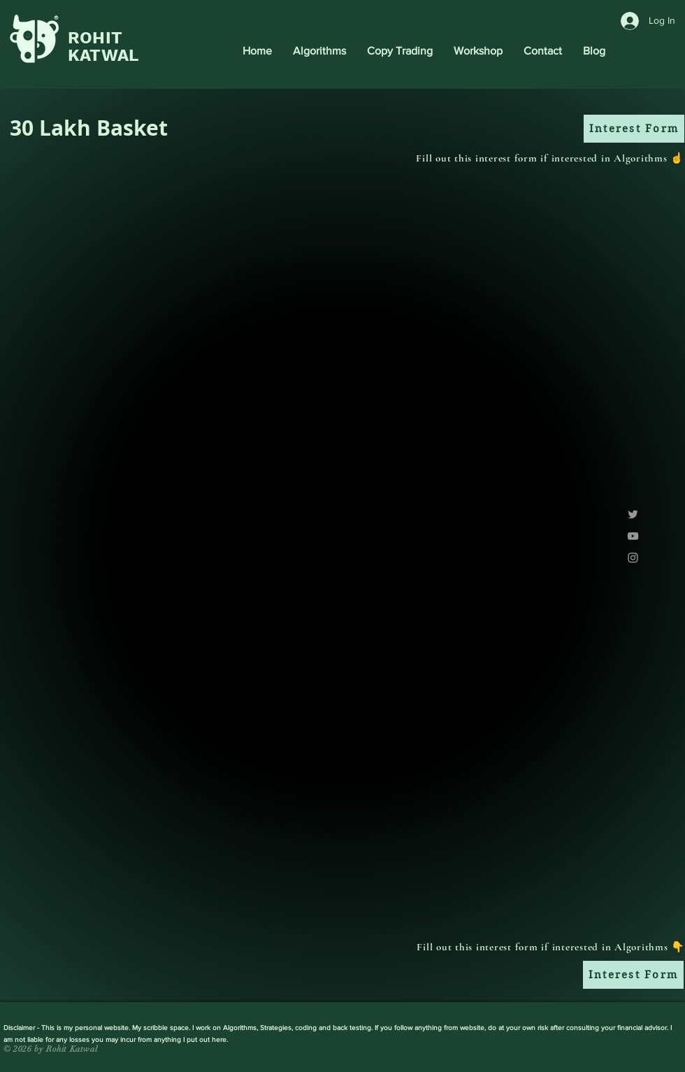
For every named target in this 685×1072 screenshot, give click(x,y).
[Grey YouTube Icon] (633, 536)
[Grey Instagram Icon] (633, 557)
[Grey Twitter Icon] (633, 514)
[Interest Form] (634, 129)
